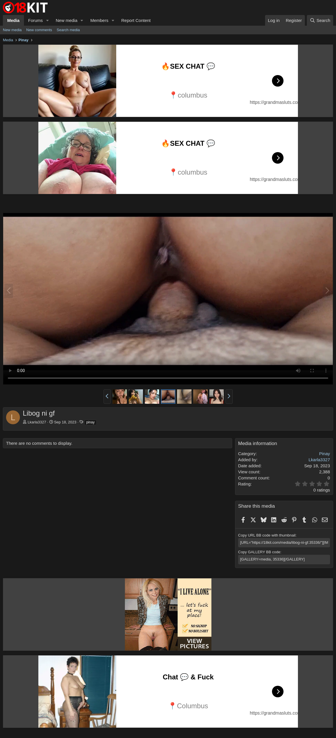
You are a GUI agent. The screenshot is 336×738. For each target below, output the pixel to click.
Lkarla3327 (37, 422)
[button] (47, 20)
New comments (39, 30)
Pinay (324, 453)
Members (99, 20)
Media (13, 20)
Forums (35, 20)
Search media (68, 30)
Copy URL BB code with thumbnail (267, 535)
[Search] (320, 20)
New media (66, 20)
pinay (90, 422)
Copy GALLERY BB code (259, 552)
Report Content (136, 20)
